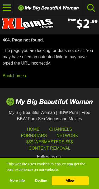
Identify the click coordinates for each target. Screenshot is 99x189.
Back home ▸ (15, 76)
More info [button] (17, 180)
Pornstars (34, 135)
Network (67, 135)
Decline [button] (41, 180)
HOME (33, 129)
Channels (60, 129)
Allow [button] (70, 180)
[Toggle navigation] (7, 8)
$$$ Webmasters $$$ (49, 142)
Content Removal (49, 148)
